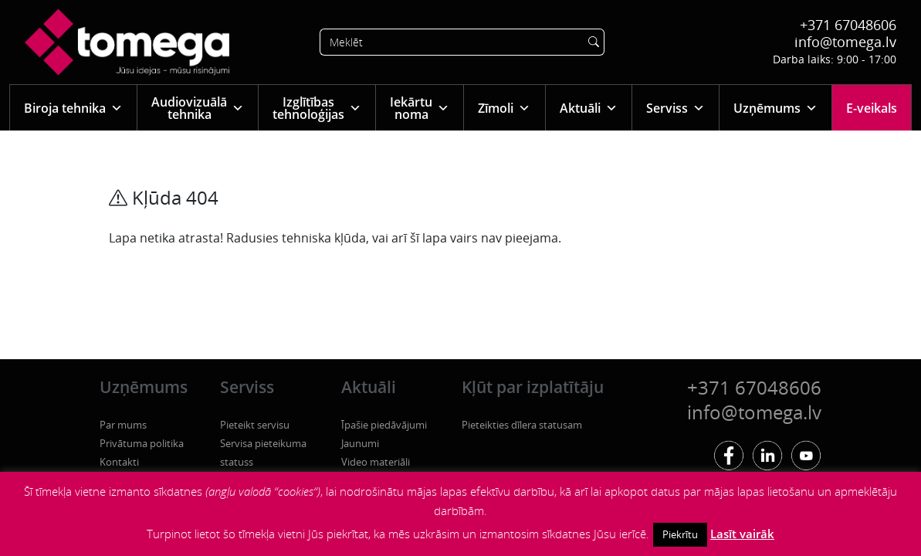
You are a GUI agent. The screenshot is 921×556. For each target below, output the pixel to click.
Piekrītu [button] (680, 534)
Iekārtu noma (419, 108)
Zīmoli (504, 108)
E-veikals (871, 108)
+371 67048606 (848, 24)
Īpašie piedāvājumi (384, 425)
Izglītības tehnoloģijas (317, 108)
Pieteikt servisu (255, 425)
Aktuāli (589, 108)
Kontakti (119, 462)
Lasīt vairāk (742, 533)
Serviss (675, 108)
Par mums (123, 425)
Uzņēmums (775, 108)
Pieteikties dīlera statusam (522, 425)
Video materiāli (375, 462)
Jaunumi (360, 443)
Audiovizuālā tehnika (197, 108)
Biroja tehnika (73, 108)
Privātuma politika (142, 443)
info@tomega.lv (845, 41)
